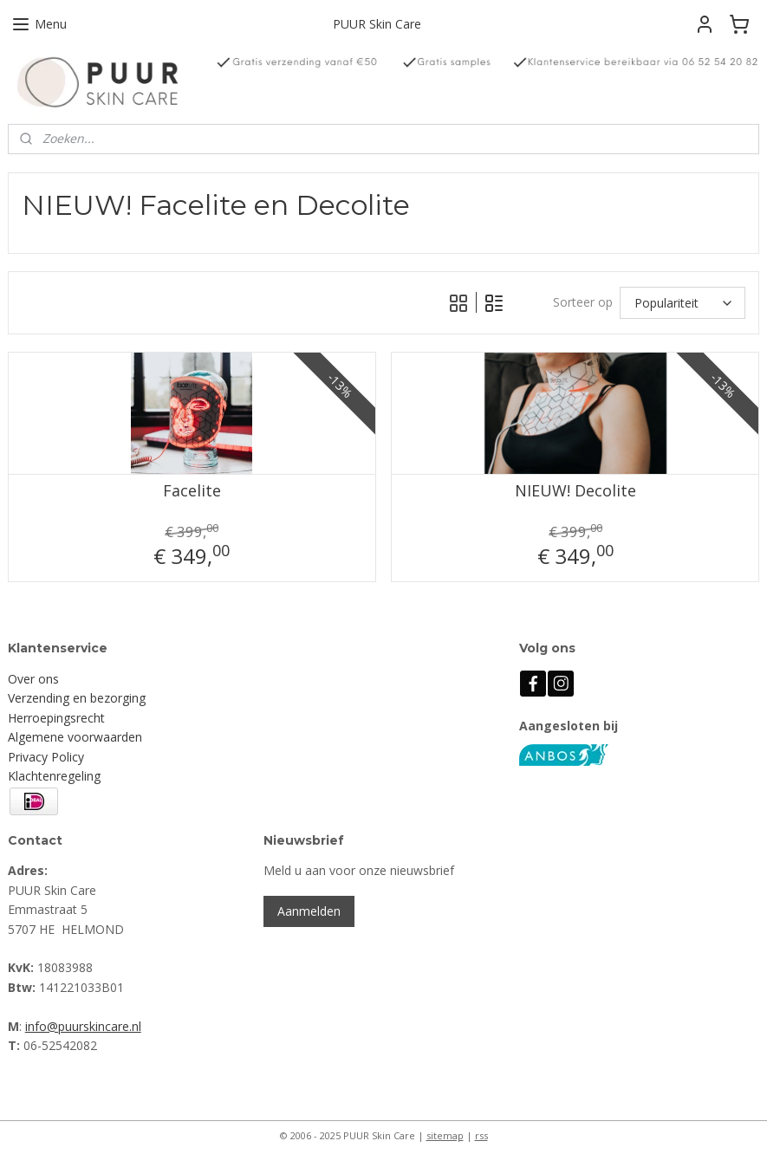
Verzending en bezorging (77, 698)
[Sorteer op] (682, 303)
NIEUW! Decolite (575, 492)
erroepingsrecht (60, 718)
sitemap (445, 1135)
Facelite (192, 492)
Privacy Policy (46, 757)
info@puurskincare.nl (83, 1026)
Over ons (33, 679)
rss (481, 1135)
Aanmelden (309, 911)
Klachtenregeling (54, 776)
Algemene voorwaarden (75, 737)
